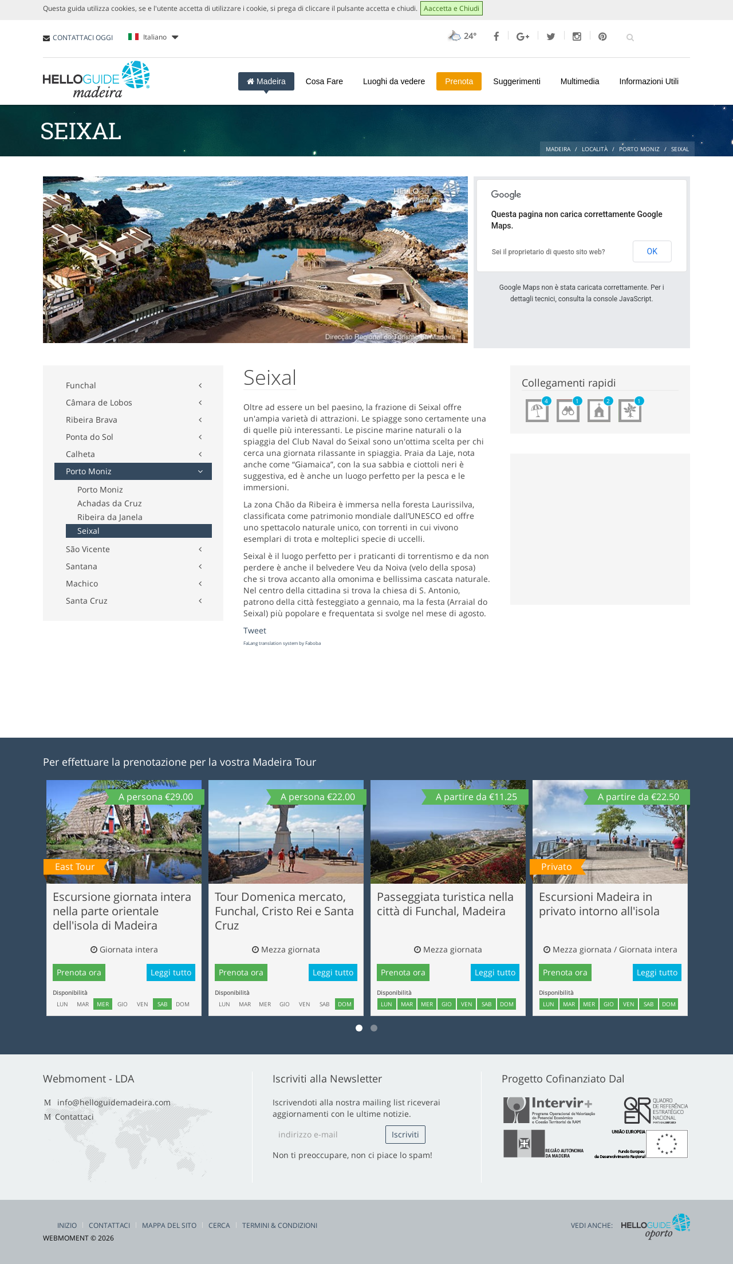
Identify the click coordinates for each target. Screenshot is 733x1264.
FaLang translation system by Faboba (282, 643)
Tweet (254, 630)
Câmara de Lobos (99, 402)
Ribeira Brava (91, 419)
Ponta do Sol (89, 436)
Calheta (80, 453)
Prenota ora (79, 972)
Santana (81, 566)
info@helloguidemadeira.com (114, 1102)
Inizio (67, 1225)
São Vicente (88, 549)
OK (652, 251)
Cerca (219, 1225)
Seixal (88, 530)
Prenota (459, 81)
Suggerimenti (517, 81)
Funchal (81, 385)
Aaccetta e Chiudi (451, 8)
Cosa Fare (324, 81)
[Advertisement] (251, 166)
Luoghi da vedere (394, 81)
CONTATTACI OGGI (83, 37)
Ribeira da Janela (110, 516)
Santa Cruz (87, 600)
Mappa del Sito (169, 1225)
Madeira (266, 81)
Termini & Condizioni (279, 1225)
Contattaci (74, 1116)
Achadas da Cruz (109, 503)
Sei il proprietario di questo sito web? (548, 252)
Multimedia (580, 81)
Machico (82, 583)
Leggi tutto (171, 972)
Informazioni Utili (649, 81)
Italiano (153, 37)
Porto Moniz (89, 471)
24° (460, 35)
